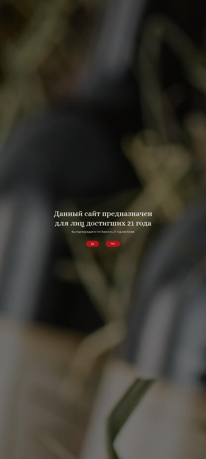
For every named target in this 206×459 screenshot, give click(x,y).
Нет (113, 243)
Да (92, 243)
